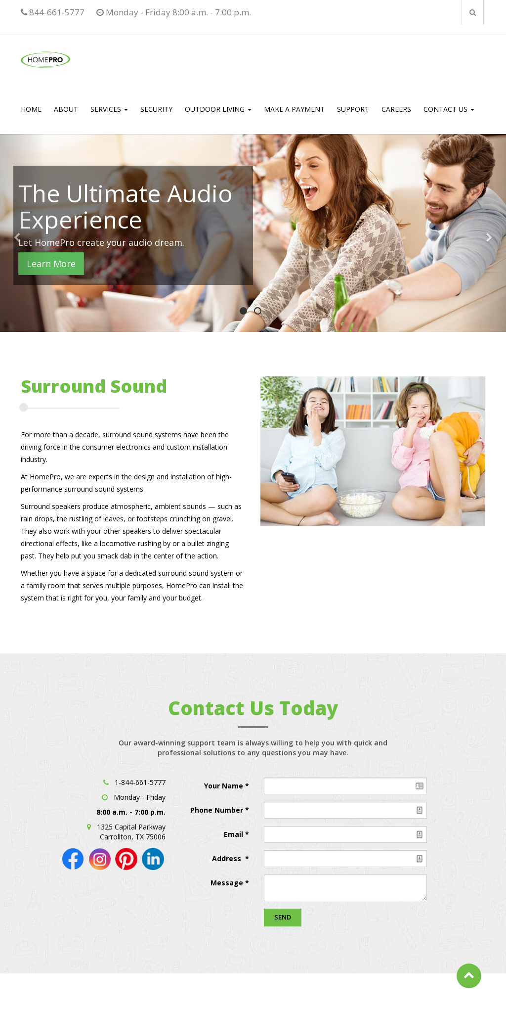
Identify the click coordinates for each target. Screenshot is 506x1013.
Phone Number (217, 810)
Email (234, 834)
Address (227, 858)
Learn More (51, 264)
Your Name (224, 785)
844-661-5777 (52, 12)
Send (282, 917)
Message (227, 882)
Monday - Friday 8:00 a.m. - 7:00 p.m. (173, 12)
